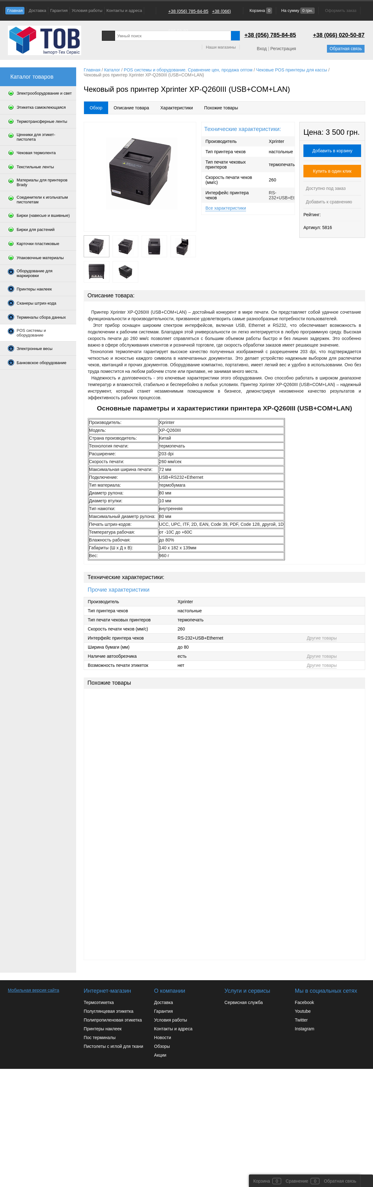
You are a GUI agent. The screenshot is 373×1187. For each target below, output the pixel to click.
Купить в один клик (332, 171)
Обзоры (162, 1046)
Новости (162, 1037)
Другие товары (322, 638)
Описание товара (131, 107)
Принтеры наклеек (103, 1028)
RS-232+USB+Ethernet (288, 195)
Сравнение (297, 1181)
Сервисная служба (243, 1002)
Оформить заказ (340, 10)
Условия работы (87, 10)
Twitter (301, 1019)
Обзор (96, 107)
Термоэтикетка (99, 1002)
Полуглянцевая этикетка (108, 1011)
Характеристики (176, 107)
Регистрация (283, 48)
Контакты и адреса (124, 10)
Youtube (303, 1011)
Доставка (37, 10)
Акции (160, 1055)
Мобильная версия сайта (33, 990)
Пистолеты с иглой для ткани (113, 1046)
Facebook (304, 1002)
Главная (15, 10)
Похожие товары (221, 107)
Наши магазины (221, 47)
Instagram (304, 1028)
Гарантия (58, 10)
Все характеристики (225, 208)
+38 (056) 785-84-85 (188, 11)
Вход (262, 48)
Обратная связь (345, 48)
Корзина (260, 10)
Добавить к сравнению (328, 201)
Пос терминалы (100, 1037)
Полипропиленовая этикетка (113, 1019)
